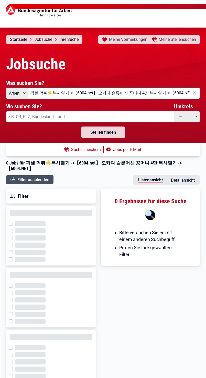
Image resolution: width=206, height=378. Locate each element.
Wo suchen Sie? (24, 106)
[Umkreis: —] (187, 116)
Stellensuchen (177, 39)
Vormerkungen (128, 39)
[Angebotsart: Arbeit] (17, 93)
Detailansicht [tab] (183, 180)
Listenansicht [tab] (150, 180)
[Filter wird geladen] (12, 223)
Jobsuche (43, 39)
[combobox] (114, 93)
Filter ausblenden (33, 179)
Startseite (18, 39)
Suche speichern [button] (86, 149)
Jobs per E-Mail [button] (127, 149)
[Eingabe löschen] (194, 93)
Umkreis (183, 106)
